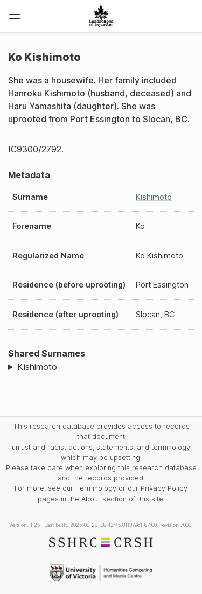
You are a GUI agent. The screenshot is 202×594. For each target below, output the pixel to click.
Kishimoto (154, 196)
